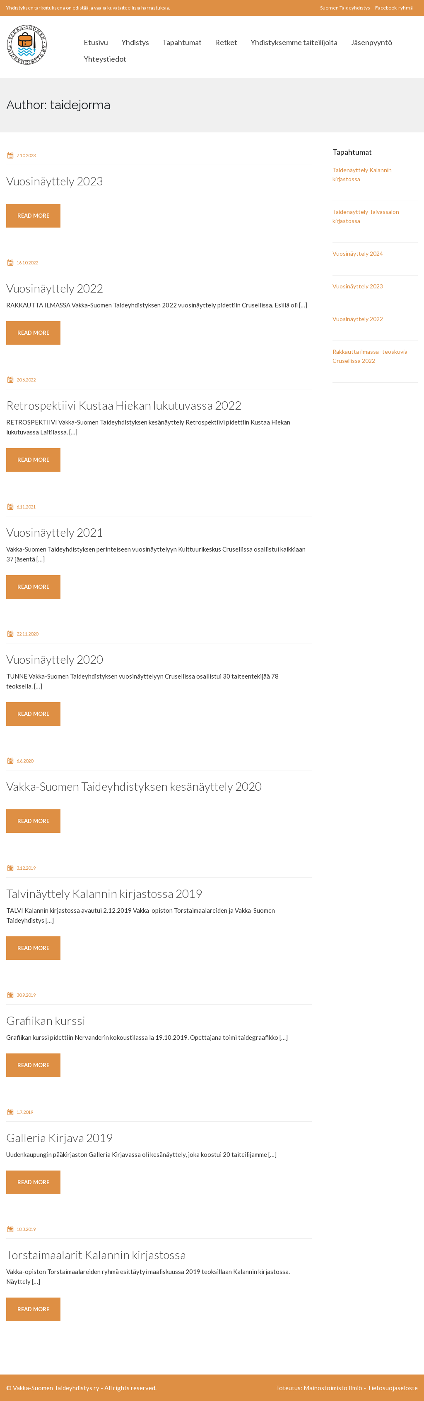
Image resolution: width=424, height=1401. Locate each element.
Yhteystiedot (105, 58)
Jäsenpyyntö (371, 42)
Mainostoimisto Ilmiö (333, 1387)
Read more (33, 215)
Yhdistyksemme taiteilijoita (294, 42)
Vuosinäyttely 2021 (54, 532)
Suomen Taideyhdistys (345, 8)
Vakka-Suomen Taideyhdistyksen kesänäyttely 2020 (134, 786)
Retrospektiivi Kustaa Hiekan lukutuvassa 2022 (123, 405)
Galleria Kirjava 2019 (59, 1137)
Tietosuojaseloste (392, 1387)
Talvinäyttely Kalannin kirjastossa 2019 (104, 893)
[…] (303, 305)
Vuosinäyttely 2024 (357, 253)
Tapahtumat (182, 42)
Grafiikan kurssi (45, 1020)
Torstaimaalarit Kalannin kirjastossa (96, 1254)
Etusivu (96, 42)
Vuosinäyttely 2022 (54, 288)
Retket (226, 42)
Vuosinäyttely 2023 (54, 181)
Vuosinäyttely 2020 (54, 659)
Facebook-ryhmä (394, 8)
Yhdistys (135, 42)
